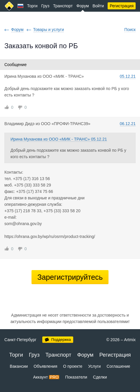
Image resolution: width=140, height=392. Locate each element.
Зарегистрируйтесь (70, 277)
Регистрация (122, 6)
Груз (45, 6)
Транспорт (63, 6)
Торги (32, 6)
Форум (82, 6)
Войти (98, 6)
